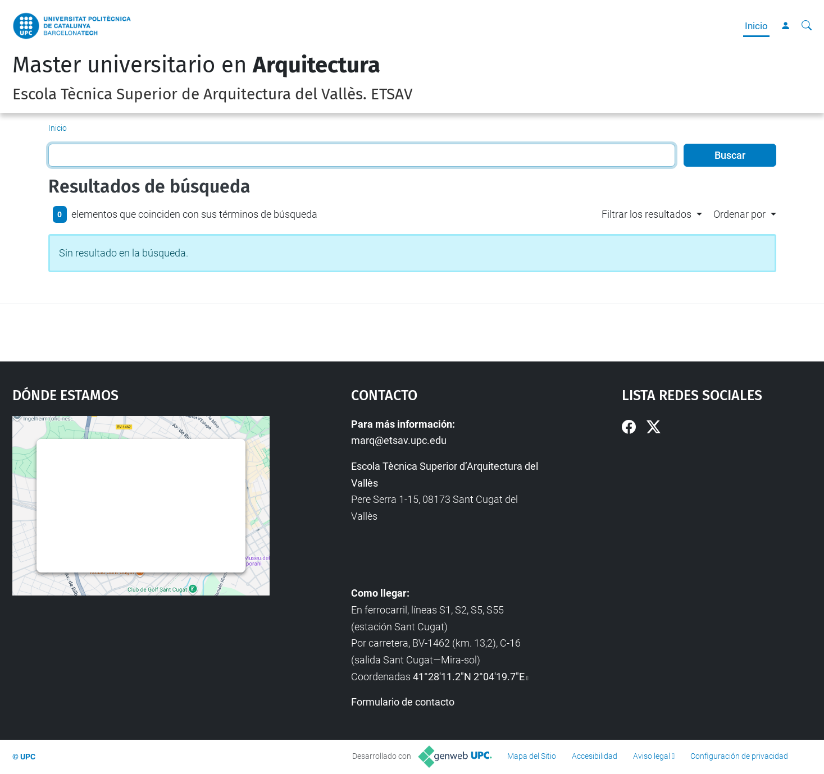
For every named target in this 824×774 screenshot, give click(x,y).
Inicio (756, 25)
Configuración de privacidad (739, 756)
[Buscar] (807, 25)
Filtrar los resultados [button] (646, 214)
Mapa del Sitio (531, 756)
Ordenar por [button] (739, 214)
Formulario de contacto (402, 702)
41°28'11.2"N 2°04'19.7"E (469, 677)
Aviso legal (651, 756)
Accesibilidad (594, 756)
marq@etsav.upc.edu (399, 440)
